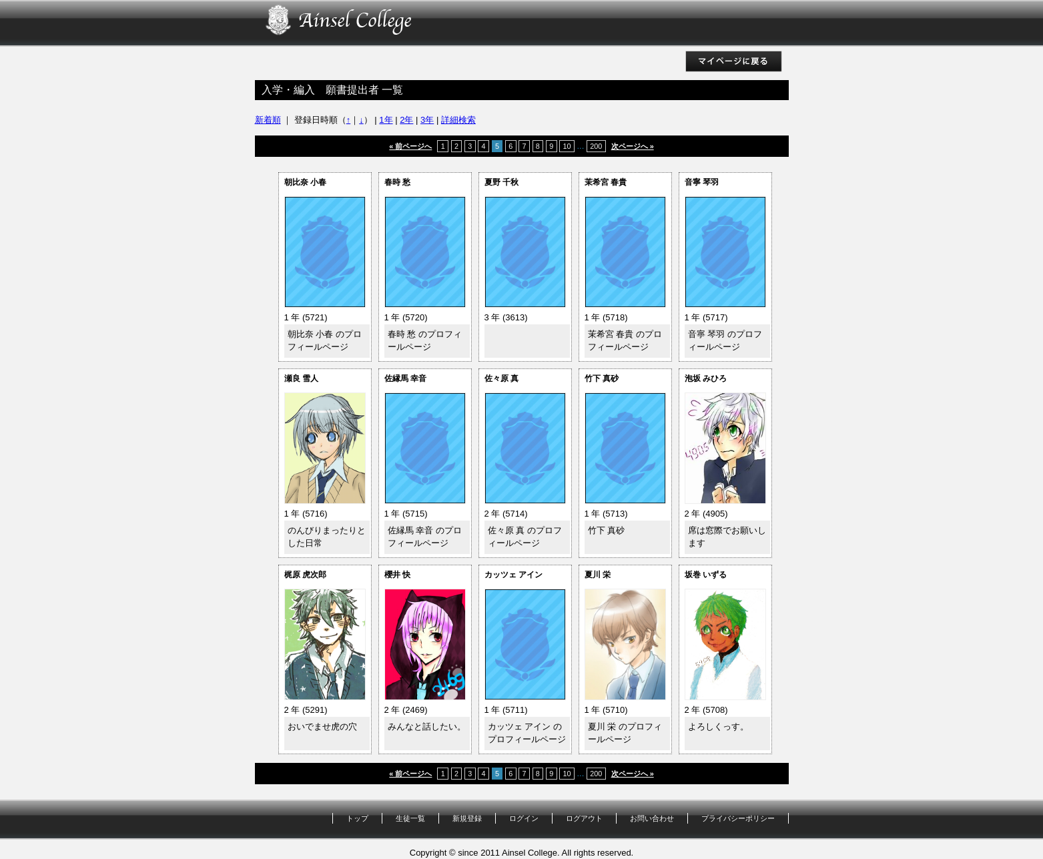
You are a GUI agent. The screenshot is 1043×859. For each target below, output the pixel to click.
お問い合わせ (652, 818)
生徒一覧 (410, 818)
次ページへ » (632, 146)
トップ (357, 818)
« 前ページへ (410, 146)
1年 (385, 120)
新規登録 (467, 818)
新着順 (268, 120)
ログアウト (584, 818)
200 (596, 146)
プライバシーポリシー (738, 818)
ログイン (524, 818)
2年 (406, 120)
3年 (427, 120)
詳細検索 (458, 120)
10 (567, 146)
